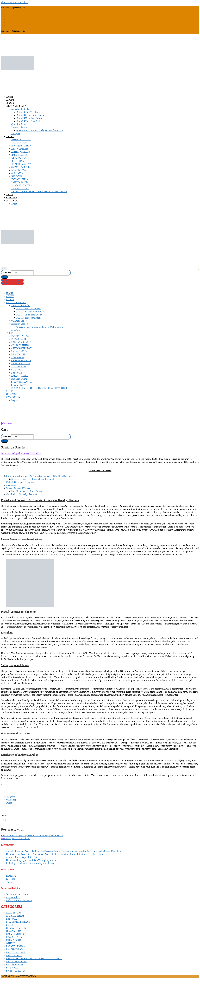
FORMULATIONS (15, 934)
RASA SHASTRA (14, 955)
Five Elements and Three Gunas (26, 491)
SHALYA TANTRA (14, 964)
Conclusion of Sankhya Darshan (22, 494)
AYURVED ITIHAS (15, 915)
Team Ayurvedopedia (11, 453)
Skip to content (8, 2)
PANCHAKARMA (14, 949)
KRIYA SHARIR (13, 940)
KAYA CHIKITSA (14, 937)
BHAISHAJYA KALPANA (18, 922)
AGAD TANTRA (13, 912)
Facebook (10, 879)
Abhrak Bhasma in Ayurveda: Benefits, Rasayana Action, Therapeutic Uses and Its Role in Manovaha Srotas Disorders (63, 851)
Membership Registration (12, 280)
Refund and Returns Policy (19, 900)
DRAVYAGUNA (13, 931)
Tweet (9, 802)
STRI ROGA (12, 967)
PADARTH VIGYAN (32, 453)
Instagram (11, 875)
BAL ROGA (11, 918)
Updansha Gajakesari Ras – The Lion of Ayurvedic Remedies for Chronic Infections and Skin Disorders (56, 854)
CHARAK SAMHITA (16, 928)
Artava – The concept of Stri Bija (22, 857)
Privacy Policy (13, 897)
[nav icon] (4, 268)
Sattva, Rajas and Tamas (18, 488)
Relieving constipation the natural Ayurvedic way (30, 863)
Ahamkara (11, 485)
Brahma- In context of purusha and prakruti (33, 479)
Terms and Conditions (17, 894)
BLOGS (9, 925)
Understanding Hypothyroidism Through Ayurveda (31, 860)
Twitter (9, 882)
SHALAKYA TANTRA (16, 961)
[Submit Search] (4, 277)
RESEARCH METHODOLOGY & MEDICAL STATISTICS (34, 958)
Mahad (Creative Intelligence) (20, 482)
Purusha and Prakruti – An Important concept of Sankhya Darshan (39, 476)
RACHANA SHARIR (16, 952)
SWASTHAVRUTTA (15, 970)
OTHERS (10, 943)
